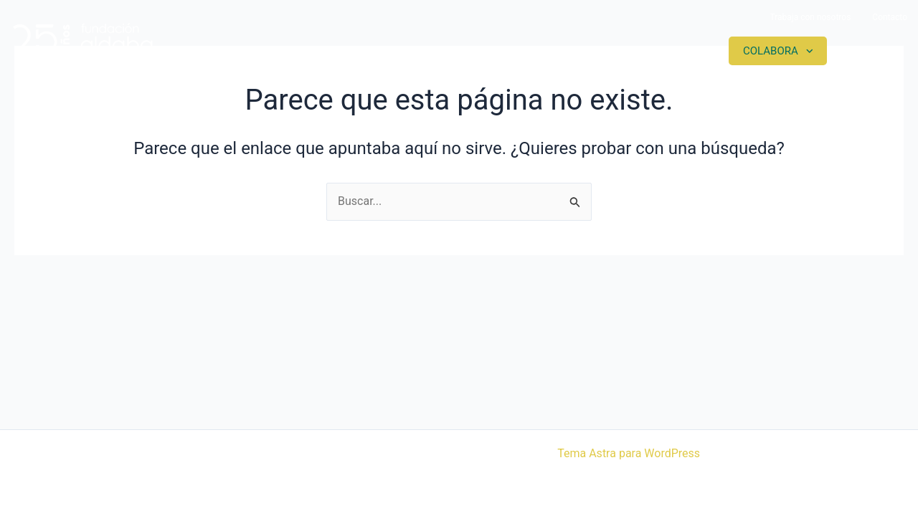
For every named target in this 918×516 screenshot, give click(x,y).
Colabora (770, 50)
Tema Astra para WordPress (628, 453)
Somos (461, 50)
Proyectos (556, 50)
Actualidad (664, 50)
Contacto (889, 17)
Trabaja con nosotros (810, 17)
